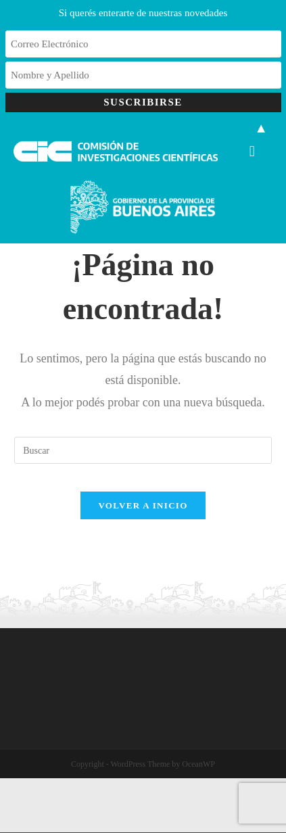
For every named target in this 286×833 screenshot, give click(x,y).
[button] (252, 151)
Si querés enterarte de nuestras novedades (143, 12)
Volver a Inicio (142, 505)
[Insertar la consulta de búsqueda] (143, 450)
